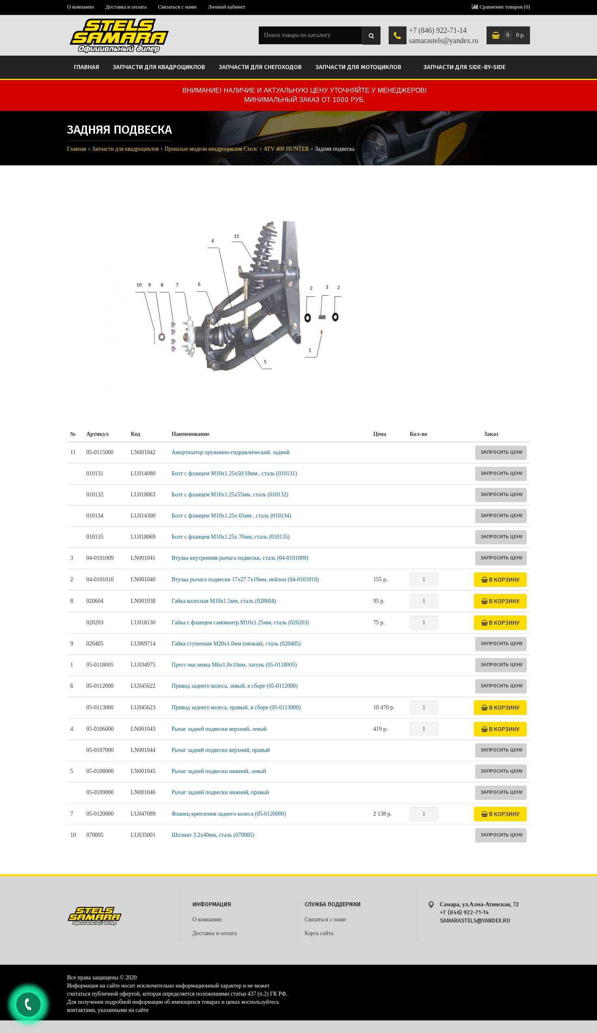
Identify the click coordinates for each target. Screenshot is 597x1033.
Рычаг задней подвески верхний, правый (221, 750)
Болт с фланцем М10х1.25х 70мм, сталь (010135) (231, 537)
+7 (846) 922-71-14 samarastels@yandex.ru (443, 35)
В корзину (500, 579)
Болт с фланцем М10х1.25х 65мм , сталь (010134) (231, 516)
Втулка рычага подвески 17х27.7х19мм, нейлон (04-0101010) (245, 579)
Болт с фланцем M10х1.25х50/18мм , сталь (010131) (234, 473)
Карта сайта (319, 933)
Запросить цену (501, 452)
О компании (80, 7)
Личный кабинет (226, 7)
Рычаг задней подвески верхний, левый (219, 729)
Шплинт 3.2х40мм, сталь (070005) (213, 835)
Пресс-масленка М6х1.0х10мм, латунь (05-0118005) (234, 665)
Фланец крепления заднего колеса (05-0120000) (229, 814)
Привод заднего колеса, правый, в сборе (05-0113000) (236, 707)
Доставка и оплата (126, 7)
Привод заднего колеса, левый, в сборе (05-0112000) (235, 686)
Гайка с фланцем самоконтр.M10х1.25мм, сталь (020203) (240, 622)
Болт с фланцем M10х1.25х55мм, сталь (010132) (230, 495)
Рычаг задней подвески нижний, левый (219, 771)
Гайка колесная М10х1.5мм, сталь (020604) (224, 601)
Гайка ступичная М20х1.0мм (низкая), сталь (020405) (236, 644)
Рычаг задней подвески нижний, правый (220, 792)
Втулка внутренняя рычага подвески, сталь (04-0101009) (240, 558)
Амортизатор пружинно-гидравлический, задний (231, 452)
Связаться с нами (177, 7)
